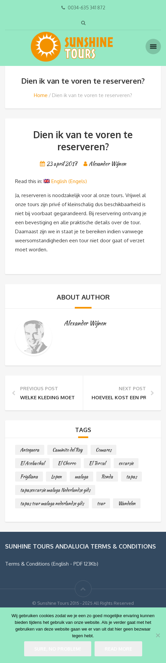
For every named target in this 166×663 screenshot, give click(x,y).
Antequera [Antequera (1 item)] (29, 449)
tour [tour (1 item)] (101, 503)
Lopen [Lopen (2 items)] (56, 476)
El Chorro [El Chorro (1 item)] (67, 463)
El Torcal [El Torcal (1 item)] (97, 463)
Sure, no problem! (57, 649)
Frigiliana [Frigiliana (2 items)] (29, 476)
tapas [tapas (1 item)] (131, 476)
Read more (118, 649)
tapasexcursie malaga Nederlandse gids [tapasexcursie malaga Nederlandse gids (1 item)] (55, 490)
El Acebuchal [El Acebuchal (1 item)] (32, 463)
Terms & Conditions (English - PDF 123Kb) (51, 564)
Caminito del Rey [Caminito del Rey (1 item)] (67, 449)
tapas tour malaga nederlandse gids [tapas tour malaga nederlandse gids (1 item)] (52, 503)
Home (41, 95)
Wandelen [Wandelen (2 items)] (126, 503)
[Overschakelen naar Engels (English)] (65, 181)
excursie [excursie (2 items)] (126, 463)
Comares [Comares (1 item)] (103, 449)
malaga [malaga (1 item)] (81, 476)
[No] (157, 635)
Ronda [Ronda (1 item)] (107, 476)
